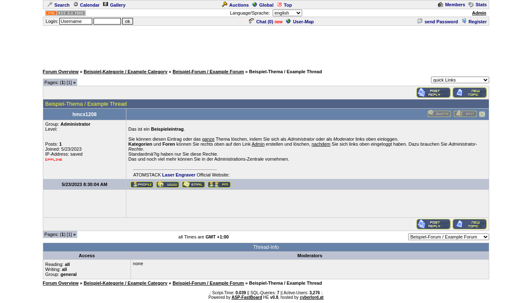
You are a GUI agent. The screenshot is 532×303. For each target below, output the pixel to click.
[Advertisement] (266, 45)
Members (451, 4)
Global (262, 4)
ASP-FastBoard (247, 297)
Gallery (114, 4)
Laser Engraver (178, 174)
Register (474, 21)
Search (58, 4)
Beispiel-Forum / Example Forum (208, 71)
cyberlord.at (311, 297)
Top (284, 4)
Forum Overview (61, 71)
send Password (437, 21)
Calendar (86, 4)
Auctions (235, 4)
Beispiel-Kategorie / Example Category (125, 71)
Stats (477, 4)
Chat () (261, 21)
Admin (479, 12)
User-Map (300, 21)
